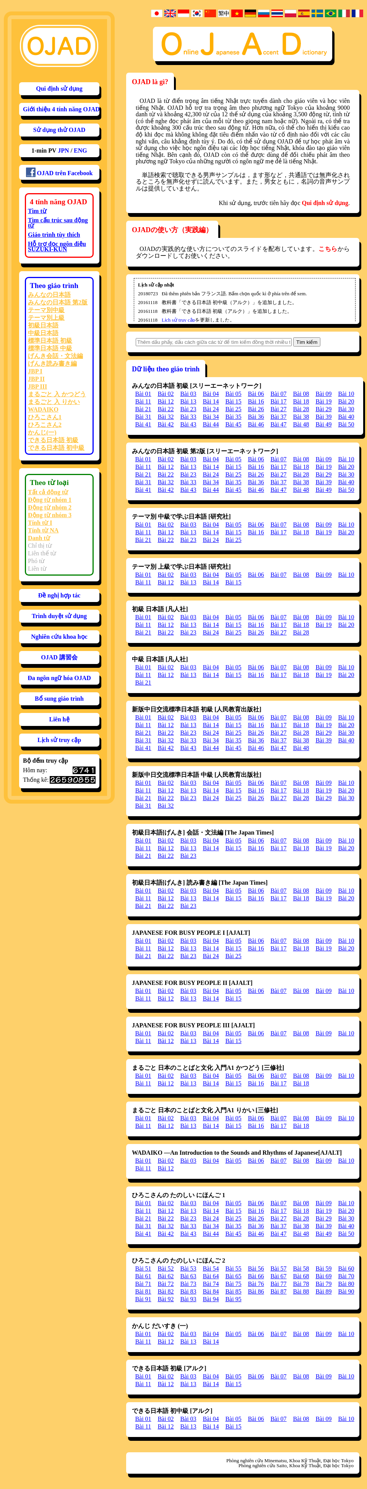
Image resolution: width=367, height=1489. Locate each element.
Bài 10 (346, 394)
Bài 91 (143, 1299)
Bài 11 (143, 401)
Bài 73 (188, 1284)
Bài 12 (166, 401)
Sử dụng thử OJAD (59, 130)
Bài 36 (256, 416)
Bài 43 (188, 424)
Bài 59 (323, 1268)
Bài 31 (143, 416)
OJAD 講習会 (59, 657)
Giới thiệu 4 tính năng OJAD (61, 109)
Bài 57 (278, 1268)
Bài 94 (211, 1299)
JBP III (37, 386)
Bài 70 (346, 1276)
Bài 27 (278, 409)
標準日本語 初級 (50, 340)
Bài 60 (346, 1268)
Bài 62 (166, 1276)
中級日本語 (43, 333)
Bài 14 (211, 401)
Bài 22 (166, 409)
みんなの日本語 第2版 (58, 302)
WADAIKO (43, 409)
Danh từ (39, 538)
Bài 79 (323, 1284)
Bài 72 (166, 1284)
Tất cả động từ (48, 492)
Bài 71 (143, 1284)
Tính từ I (40, 522)
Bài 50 (346, 424)
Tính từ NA (43, 530)
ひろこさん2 (45, 424)
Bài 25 (233, 409)
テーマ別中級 (46, 310)
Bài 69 (323, 1276)
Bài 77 (278, 1284)
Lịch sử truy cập (59, 740)
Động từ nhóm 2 (49, 507)
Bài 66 (256, 1276)
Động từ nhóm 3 (49, 515)
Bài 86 (256, 1291)
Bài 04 (211, 394)
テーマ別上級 (46, 317)
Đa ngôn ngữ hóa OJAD (59, 678)
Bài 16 (256, 401)
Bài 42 (166, 424)
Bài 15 (233, 401)
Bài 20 (346, 401)
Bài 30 (346, 409)
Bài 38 (301, 416)
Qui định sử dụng (59, 88)
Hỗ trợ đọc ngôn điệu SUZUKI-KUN (57, 246)
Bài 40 (346, 416)
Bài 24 (211, 409)
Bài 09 (323, 394)
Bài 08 (301, 394)
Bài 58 (301, 1268)
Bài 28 (301, 409)
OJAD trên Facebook (59, 172)
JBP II (36, 379)
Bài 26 (256, 409)
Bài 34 (211, 416)
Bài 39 (323, 416)
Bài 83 (188, 1291)
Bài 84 (211, 1291)
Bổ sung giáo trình (59, 698)
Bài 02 (166, 394)
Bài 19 (323, 401)
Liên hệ (59, 719)
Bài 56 (256, 1268)
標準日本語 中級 (50, 348)
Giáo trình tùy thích (54, 234)
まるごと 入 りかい (54, 402)
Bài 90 (346, 1291)
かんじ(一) (42, 432)
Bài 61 (143, 1276)
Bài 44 (211, 424)
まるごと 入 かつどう (57, 394)
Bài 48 (301, 424)
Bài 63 (188, 1276)
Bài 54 (211, 1268)
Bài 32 (166, 416)
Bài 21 (143, 409)
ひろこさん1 (45, 417)
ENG (80, 150)
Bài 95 (233, 1299)
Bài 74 (211, 1284)
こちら (327, 249)
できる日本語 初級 (53, 440)
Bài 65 (233, 1276)
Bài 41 (143, 424)
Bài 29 (323, 409)
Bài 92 (166, 1299)
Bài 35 (233, 416)
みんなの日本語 (49, 294)
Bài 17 (278, 401)
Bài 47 (278, 424)
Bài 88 (301, 1291)
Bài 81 (143, 1291)
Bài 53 (188, 1268)
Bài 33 (188, 416)
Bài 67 (278, 1276)
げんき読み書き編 (52, 363)
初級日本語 (43, 325)
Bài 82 (166, 1291)
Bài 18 (301, 401)
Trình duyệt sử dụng (59, 616)
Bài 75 (233, 1284)
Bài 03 (188, 394)
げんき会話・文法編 (55, 356)
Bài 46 (256, 424)
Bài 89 (323, 1291)
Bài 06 (256, 394)
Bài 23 (188, 409)
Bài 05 (233, 394)
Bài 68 (301, 1276)
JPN (63, 150)
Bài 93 (188, 1299)
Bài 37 (278, 416)
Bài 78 (301, 1284)
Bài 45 (233, 424)
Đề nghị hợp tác (59, 595)
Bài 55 (233, 1268)
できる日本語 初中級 (56, 447)
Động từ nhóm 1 (49, 499)
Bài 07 (278, 394)
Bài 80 (346, 1284)
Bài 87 (278, 1291)
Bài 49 (323, 424)
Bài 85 (233, 1291)
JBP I (35, 371)
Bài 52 (166, 1268)
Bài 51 (143, 1268)
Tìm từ (37, 211)
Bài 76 (256, 1284)
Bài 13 (188, 401)
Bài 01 (143, 394)
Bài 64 (211, 1276)
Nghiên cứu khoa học (59, 636)
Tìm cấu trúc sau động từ (58, 223)
